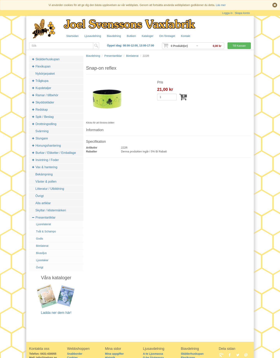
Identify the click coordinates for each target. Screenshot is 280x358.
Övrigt (39, 196)
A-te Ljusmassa (153, 353)
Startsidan (72, 36)
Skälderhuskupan (46, 59)
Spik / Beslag (43, 116)
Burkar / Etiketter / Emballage (54, 152)
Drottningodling (44, 124)
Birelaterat (42, 245)
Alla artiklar (43, 203)
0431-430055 (48, 353)
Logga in (227, 13)
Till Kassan (239, 45)
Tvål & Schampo (46, 231)
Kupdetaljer (41, 88)
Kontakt (190, 36)
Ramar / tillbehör (45, 95)
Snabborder (74, 353)
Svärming (42, 131)
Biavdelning (116, 36)
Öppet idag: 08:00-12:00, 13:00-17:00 (130, 45)
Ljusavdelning (93, 36)
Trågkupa (40, 80)
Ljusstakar (42, 260)
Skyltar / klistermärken (50, 210)
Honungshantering (46, 145)
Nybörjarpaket (45, 73)
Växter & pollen (46, 181)
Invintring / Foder (45, 160)
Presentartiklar (44, 217)
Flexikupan (41, 66)
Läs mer (221, 5)
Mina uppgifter (114, 353)
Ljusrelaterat (43, 224)
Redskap (40, 109)
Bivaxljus (41, 253)
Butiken (133, 36)
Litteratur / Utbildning (49, 188)
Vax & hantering (44, 167)
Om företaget (171, 36)
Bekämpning (44, 174)
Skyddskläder (43, 102)
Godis (39, 238)
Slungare (40, 138)
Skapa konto (242, 13)
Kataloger (151, 36)
